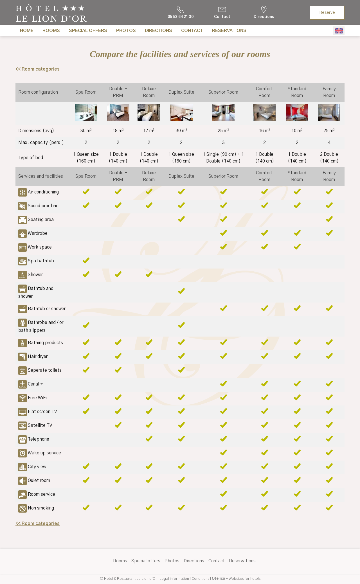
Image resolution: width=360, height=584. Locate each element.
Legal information (174, 579)
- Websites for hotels (236, 579)
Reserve (327, 13)
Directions (158, 30)
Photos (126, 30)
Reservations (229, 30)
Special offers (88, 30)
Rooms (51, 30)
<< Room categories (37, 69)
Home (26, 30)
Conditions (200, 579)
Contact (192, 30)
